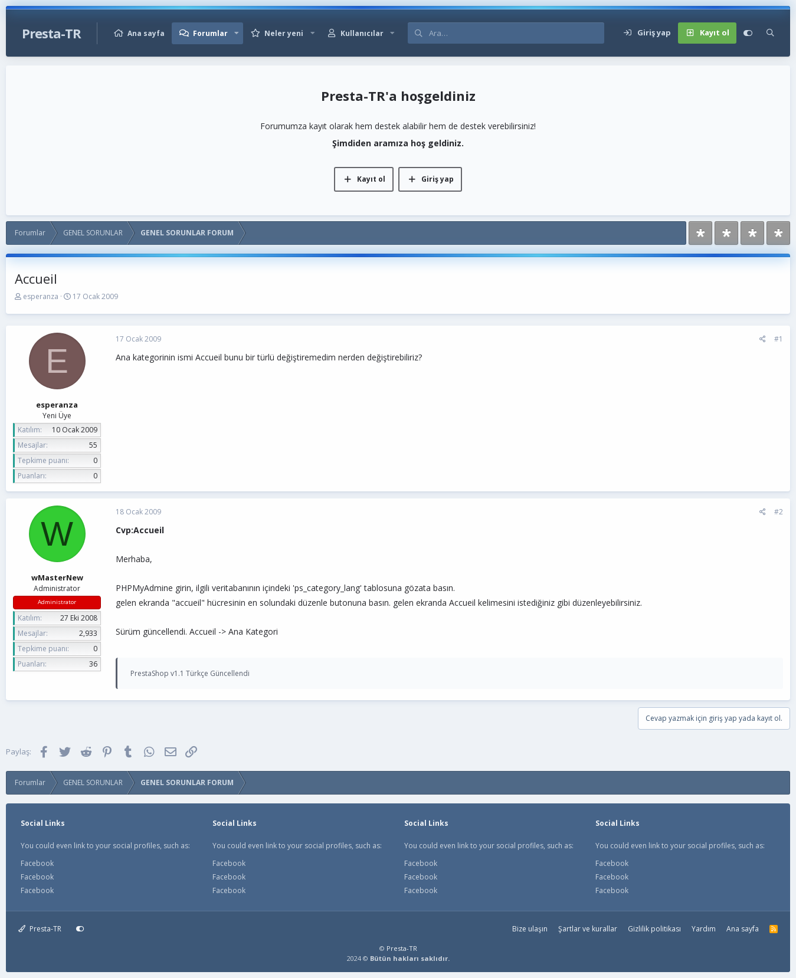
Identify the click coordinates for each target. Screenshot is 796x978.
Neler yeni (283, 33)
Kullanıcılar (362, 33)
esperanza (40, 296)
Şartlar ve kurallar (587, 929)
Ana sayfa (146, 33)
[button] (236, 33)
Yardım (704, 929)
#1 (778, 339)
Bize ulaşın (530, 929)
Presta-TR (39, 929)
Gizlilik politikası (654, 929)
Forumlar (210, 33)
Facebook (37, 863)
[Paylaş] (762, 339)
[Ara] (516, 33)
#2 (778, 512)
